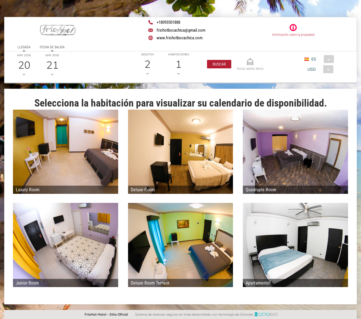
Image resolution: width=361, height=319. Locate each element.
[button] (219, 64)
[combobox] (321, 59)
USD (311, 69)
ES (313, 59)
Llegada (23, 47)
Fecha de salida (52, 47)
